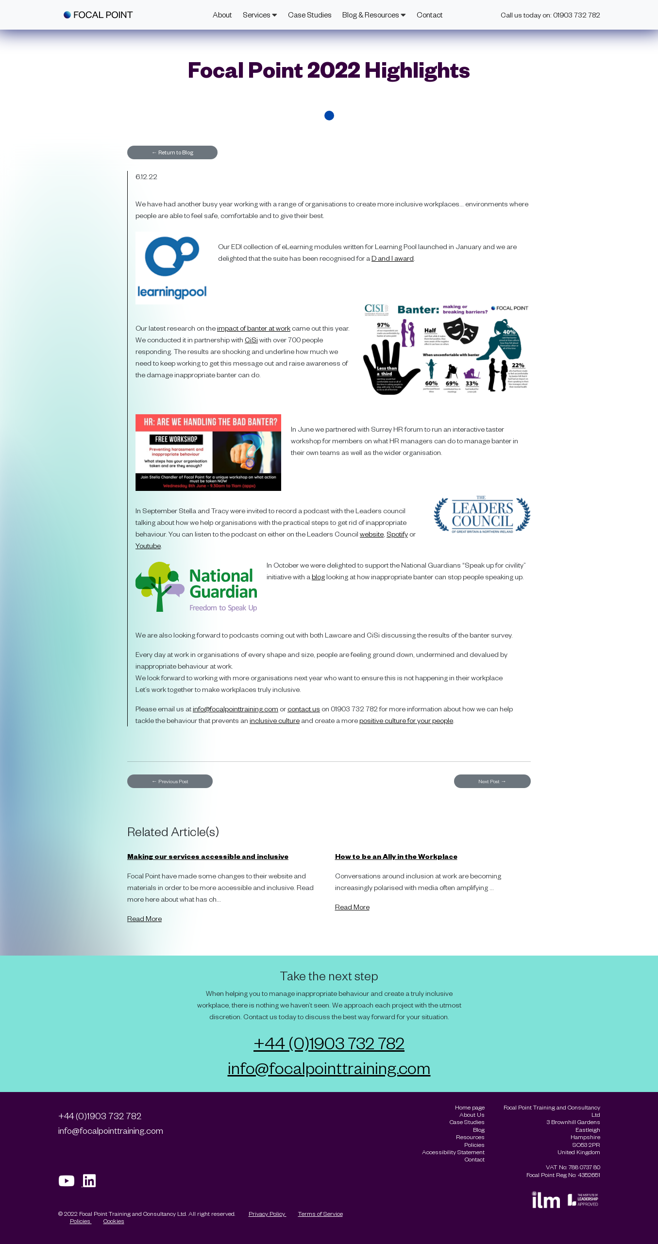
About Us (472, 1114)
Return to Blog (172, 152)
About (222, 14)
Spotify (397, 533)
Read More (144, 918)
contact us (303, 708)
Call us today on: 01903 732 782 (550, 14)
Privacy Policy (268, 1213)
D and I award (392, 258)
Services (260, 14)
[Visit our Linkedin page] (92, 1183)
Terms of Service (320, 1213)
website (372, 533)
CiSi (251, 339)
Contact (430, 14)
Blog (479, 1129)
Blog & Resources (374, 14)
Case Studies (310, 14)
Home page (470, 1107)
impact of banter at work (253, 328)
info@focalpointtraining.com (235, 708)
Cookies (113, 1221)
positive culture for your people (406, 720)
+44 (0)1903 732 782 (329, 1042)
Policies (81, 1221)
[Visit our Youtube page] (70, 1183)
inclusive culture (275, 720)
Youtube (148, 545)
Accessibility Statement (453, 1152)
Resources (470, 1137)
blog (318, 576)
